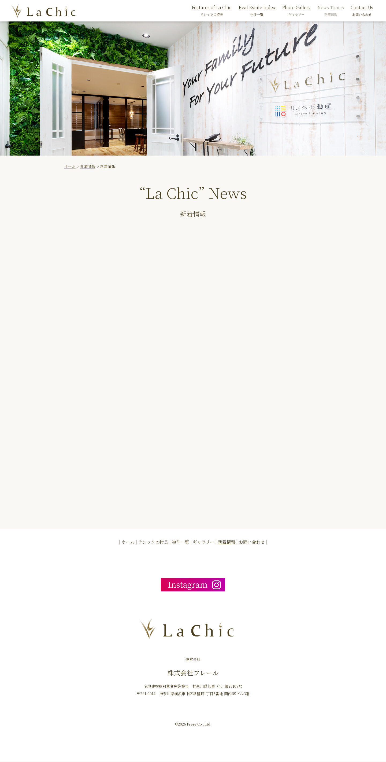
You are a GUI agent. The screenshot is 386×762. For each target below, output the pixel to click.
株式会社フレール (193, 673)
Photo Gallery (296, 10)
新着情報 (87, 166)
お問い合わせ (252, 542)
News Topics (331, 10)
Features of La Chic (212, 10)
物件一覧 (180, 542)
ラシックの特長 (153, 542)
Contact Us (362, 10)
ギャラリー (203, 542)
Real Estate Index (257, 10)
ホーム (70, 166)
